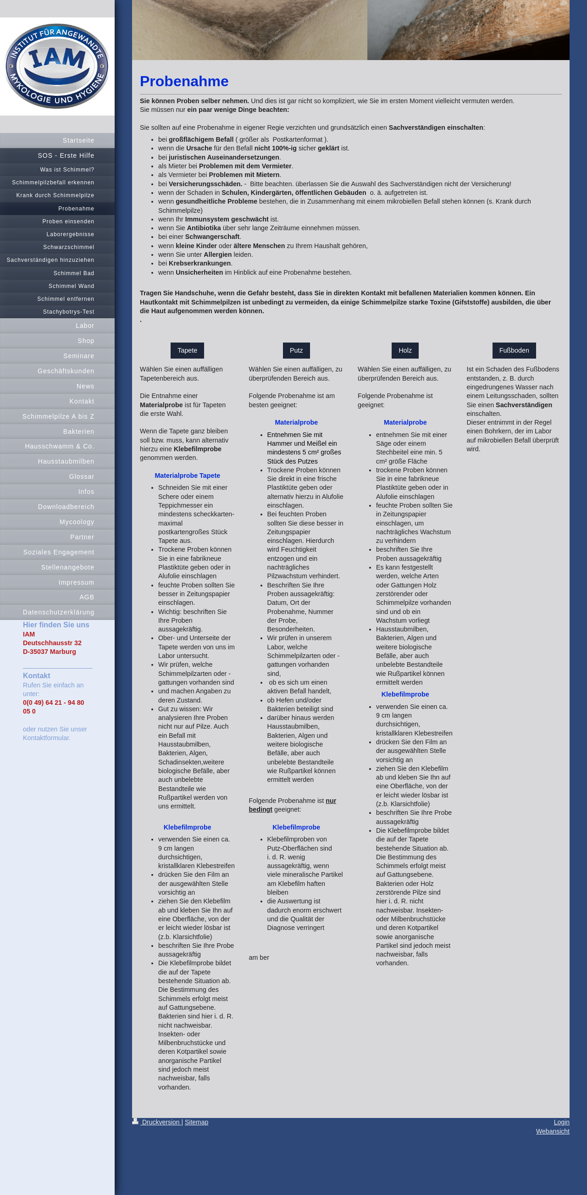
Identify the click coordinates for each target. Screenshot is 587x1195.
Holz (405, 350)
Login (562, 1122)
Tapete (187, 350)
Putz (296, 350)
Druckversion (156, 1122)
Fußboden (514, 350)
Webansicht (553, 1131)
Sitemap (196, 1122)
